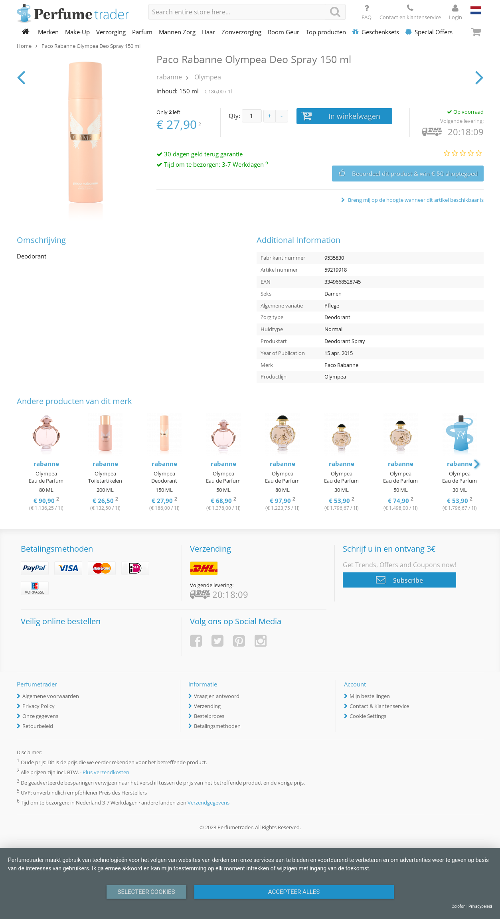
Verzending (207, 706)
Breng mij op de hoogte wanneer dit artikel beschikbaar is (415, 199)
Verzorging (111, 32)
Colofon (458, 906)
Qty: (234, 116)
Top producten (326, 32)
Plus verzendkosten (106, 772)
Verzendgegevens (208, 802)
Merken (48, 32)
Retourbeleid (37, 726)
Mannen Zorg (177, 32)
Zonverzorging (241, 32)
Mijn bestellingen (370, 696)
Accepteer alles (294, 891)
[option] (46, 463)
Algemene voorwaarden (50, 696)
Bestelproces (209, 716)
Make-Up (77, 32)
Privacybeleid (480, 906)
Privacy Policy (38, 706)
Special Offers (429, 32)
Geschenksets (375, 32)
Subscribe (399, 579)
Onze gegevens (40, 716)
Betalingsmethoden (217, 726)
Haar (208, 32)
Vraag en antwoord (216, 696)
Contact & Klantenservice (379, 706)
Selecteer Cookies (146, 891)
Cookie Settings (368, 716)
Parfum (142, 32)
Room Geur (283, 32)
